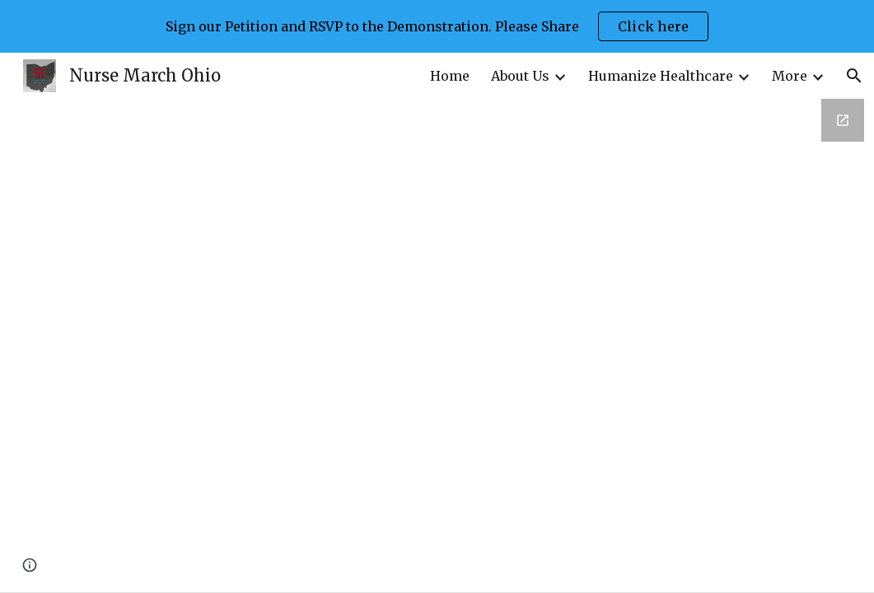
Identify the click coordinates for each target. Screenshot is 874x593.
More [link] (789, 76)
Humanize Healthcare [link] (660, 76)
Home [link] (450, 76)
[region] (437, 26)
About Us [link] (520, 76)
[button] (854, 76)
